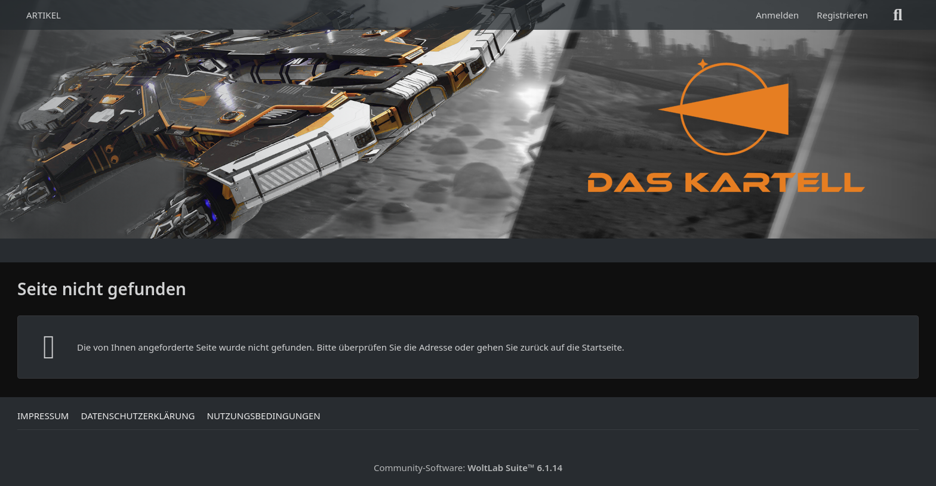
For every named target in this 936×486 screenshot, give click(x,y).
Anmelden (777, 15)
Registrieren (842, 15)
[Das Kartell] (729, 125)
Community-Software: (468, 467)
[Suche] (898, 15)
